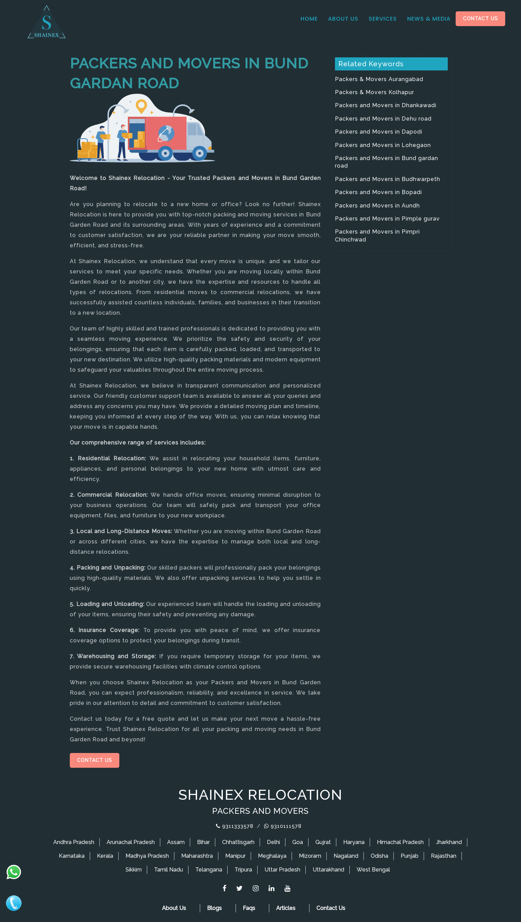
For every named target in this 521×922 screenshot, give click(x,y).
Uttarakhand (328, 869)
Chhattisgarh (238, 842)
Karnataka (72, 856)
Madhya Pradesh (147, 856)
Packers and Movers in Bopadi (378, 192)
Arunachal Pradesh (131, 842)
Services (383, 19)
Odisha (379, 856)
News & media (429, 19)
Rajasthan (443, 856)
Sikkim (134, 869)
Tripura (243, 869)
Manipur (235, 856)
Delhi (273, 842)
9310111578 (283, 826)
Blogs (214, 908)
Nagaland (346, 856)
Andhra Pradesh (73, 842)
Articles (285, 908)
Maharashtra (197, 856)
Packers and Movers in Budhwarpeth (387, 179)
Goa (297, 842)
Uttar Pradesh (282, 869)
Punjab (410, 856)
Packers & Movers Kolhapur (374, 92)
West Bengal (373, 869)
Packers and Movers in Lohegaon (383, 145)
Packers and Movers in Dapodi (378, 131)
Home (309, 19)
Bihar (203, 842)
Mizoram (310, 856)
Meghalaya (272, 856)
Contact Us (480, 18)
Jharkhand (449, 842)
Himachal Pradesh (400, 842)
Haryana (354, 842)
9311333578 (234, 826)
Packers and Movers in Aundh (377, 205)
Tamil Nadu (168, 869)
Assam (176, 842)
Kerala (105, 856)
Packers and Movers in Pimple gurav (387, 218)
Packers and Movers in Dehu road (383, 118)
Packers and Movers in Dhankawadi (385, 105)
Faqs (249, 908)
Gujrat (323, 842)
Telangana (208, 869)
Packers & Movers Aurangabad (379, 79)
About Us (343, 19)
